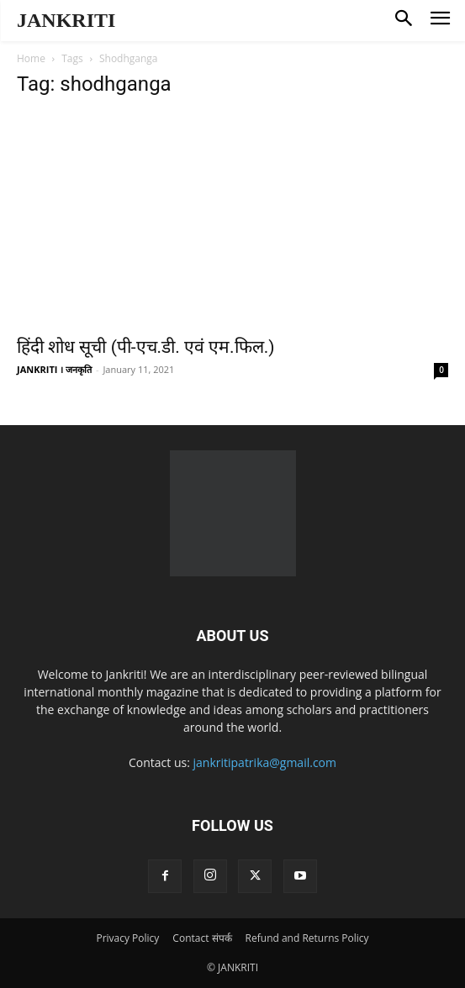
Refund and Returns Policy (307, 938)
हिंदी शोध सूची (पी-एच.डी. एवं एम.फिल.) (146, 347)
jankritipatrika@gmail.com (265, 762)
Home (31, 58)
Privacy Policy (127, 938)
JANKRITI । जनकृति (54, 369)
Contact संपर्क (201, 938)
